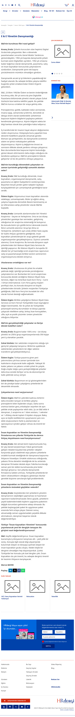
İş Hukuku (4, 687)
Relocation (30, 597)
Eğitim (3, 683)
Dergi (5, 11)
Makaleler (35, 11)
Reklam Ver (60, 11)
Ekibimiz (4, 668)
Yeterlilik (55, 597)
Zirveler (15, 11)
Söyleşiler (29, 687)
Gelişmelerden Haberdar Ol (15, 701)
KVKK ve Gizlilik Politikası (67, 710)
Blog (46, 11)
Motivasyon (30, 683)
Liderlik (28, 680)
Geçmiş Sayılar (31, 668)
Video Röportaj (56, 665)
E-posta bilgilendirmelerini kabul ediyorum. (55, 642)
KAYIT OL (48, 646)
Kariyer (3, 691)
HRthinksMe (55, 687)
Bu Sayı (28, 665)
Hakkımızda (5, 665)
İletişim (3, 672)
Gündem (26, 11)
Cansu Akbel (55, 62)
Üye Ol (69, 11)
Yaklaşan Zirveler (32, 672)
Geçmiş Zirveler (31, 676)
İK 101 (51, 11)
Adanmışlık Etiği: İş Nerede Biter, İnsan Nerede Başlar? (61, 102)
